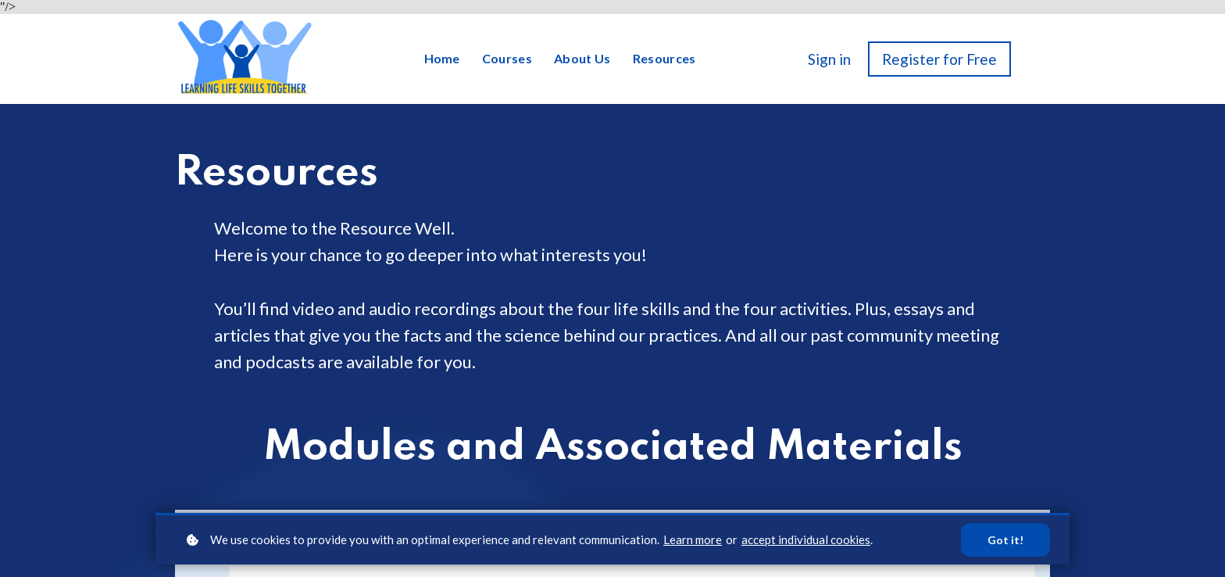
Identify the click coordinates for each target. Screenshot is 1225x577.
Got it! (1005, 540)
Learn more (692, 539)
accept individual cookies (805, 539)
